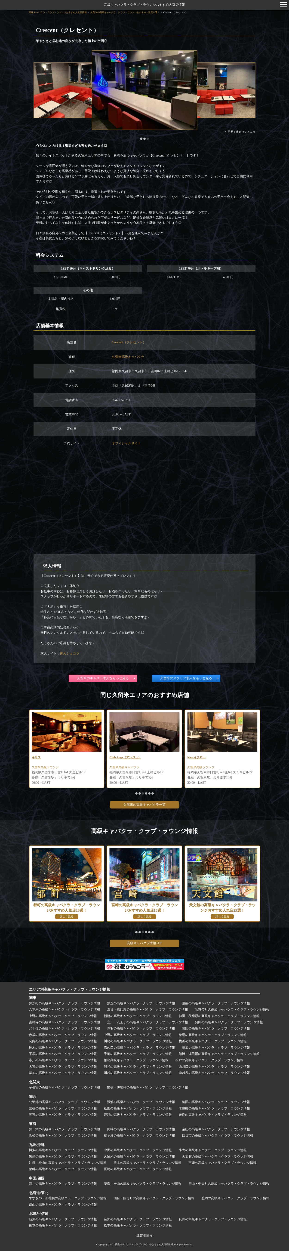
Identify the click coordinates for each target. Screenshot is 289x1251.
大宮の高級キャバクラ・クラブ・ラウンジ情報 (63, 1066)
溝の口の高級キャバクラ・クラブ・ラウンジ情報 (139, 1047)
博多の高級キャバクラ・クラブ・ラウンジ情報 (63, 1150)
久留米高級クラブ (45, 768)
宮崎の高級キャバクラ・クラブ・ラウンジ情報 (222, 1163)
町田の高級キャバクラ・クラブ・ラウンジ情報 (216, 1028)
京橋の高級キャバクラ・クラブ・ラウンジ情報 (63, 1108)
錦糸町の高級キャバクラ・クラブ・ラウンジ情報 (64, 1003)
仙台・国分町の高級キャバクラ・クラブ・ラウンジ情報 (154, 1198)
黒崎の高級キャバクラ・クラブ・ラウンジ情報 (63, 1156)
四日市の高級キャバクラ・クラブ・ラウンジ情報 (217, 1135)
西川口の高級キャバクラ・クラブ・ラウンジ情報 (214, 1066)
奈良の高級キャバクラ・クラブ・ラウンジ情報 (213, 1114)
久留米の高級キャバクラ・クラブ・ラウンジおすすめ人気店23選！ (125, 12)
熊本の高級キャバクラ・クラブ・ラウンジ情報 (147, 1163)
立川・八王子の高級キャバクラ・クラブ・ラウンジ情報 (147, 1022)
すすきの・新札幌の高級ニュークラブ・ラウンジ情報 (68, 1198)
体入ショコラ (69, 653)
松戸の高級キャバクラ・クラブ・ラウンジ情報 (209, 1060)
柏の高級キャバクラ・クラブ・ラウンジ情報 (136, 1060)
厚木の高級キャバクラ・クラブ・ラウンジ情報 (63, 1047)
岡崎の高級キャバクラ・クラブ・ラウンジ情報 (141, 1129)
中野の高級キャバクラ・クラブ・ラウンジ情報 (138, 1035)
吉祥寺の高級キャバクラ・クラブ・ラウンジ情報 (64, 1022)
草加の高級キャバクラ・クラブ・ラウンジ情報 (63, 1073)
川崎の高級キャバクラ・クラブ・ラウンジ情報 (138, 1041)
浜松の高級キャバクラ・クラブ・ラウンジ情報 (63, 1135)
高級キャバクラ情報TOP (144, 943)
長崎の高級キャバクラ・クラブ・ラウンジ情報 (138, 1169)
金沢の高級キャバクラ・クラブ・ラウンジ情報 (138, 1219)
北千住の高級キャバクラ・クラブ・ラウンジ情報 (64, 1028)
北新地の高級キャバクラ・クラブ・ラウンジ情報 (64, 1102)
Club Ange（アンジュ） (204, 757)
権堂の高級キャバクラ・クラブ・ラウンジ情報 (63, 1225)
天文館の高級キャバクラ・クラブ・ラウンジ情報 (217, 1156)
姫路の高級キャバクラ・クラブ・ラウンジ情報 (138, 1114)
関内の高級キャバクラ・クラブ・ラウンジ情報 (63, 1041)
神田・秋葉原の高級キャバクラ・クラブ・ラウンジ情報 (219, 1016)
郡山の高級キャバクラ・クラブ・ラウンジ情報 (63, 1204)
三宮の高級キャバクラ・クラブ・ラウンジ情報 (63, 1114)
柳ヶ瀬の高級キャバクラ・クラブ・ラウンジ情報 (139, 1135)
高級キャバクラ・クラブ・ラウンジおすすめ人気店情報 (144, 4)
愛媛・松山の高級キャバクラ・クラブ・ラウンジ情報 (142, 1183)
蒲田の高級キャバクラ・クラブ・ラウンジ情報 (229, 1022)
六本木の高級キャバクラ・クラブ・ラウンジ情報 (64, 1009)
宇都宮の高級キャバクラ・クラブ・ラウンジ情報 (64, 1087)
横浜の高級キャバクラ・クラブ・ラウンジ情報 (213, 1041)
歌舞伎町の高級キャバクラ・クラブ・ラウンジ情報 (232, 1009)
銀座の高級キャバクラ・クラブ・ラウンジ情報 (141, 1003)
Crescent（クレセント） (129, 342)
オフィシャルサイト (126, 443)
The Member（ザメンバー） (52, 757)
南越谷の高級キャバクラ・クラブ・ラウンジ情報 (214, 1073)
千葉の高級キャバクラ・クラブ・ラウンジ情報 (138, 1054)
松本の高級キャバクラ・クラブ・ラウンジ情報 (138, 1225)
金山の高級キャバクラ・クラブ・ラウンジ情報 (216, 1129)
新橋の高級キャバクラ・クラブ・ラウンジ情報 (138, 1016)
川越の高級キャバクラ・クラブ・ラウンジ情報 (138, 1073)
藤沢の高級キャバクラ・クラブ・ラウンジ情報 (216, 1047)
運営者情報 (144, 1235)
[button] (141, 139)
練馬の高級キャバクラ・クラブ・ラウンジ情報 (213, 1035)
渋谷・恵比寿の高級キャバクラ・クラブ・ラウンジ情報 (147, 1009)
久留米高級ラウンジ (124, 768)
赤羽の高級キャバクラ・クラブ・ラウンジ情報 (141, 1028)
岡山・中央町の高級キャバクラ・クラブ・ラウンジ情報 (228, 1183)
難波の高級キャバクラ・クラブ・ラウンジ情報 (141, 1102)
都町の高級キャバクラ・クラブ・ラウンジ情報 (63, 1169)
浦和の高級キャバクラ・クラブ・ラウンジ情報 (138, 1066)
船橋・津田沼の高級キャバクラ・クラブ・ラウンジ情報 (219, 1054)
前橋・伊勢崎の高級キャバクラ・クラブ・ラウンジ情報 (147, 1087)
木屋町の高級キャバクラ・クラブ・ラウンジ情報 (214, 1108)
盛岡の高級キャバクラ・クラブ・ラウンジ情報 (235, 1198)
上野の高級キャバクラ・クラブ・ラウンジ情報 (63, 1016)
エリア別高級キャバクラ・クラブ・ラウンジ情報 (69, 989)
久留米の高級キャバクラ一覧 (144, 804)
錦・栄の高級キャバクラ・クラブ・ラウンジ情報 (64, 1129)
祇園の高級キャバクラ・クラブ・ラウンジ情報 (138, 1108)
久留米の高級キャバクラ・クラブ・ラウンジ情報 (139, 1156)
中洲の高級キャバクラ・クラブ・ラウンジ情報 (138, 1150)
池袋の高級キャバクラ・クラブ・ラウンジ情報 (216, 1003)
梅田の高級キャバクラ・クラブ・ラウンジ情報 (216, 1102)
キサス (114, 757)
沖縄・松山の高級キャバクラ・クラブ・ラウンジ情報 (68, 1163)
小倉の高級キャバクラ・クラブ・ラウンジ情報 (213, 1150)
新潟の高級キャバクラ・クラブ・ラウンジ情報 (63, 1219)
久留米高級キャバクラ (128, 357)
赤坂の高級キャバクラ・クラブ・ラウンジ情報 (63, 1035)
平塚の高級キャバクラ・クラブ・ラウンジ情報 (63, 1054)
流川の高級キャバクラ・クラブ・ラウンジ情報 (63, 1183)
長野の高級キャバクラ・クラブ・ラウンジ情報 (213, 1219)
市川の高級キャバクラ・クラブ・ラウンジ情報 (63, 1060)
